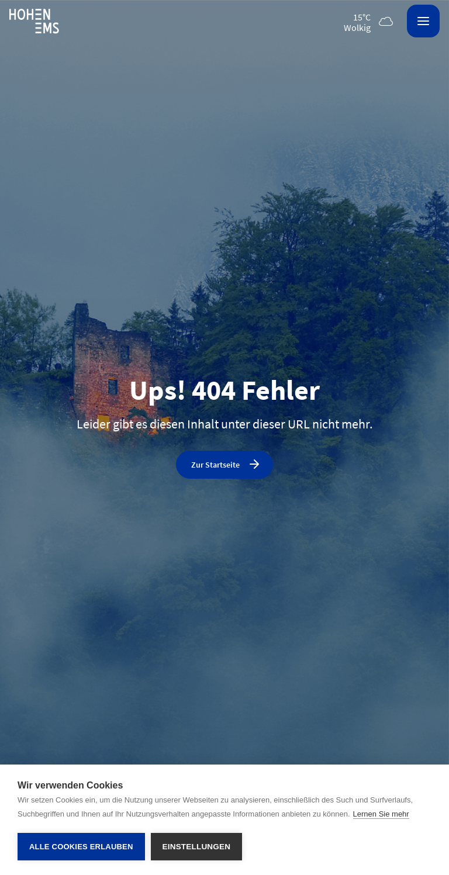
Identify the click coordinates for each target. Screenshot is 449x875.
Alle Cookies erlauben (81, 846)
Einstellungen (197, 846)
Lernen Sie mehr (381, 814)
